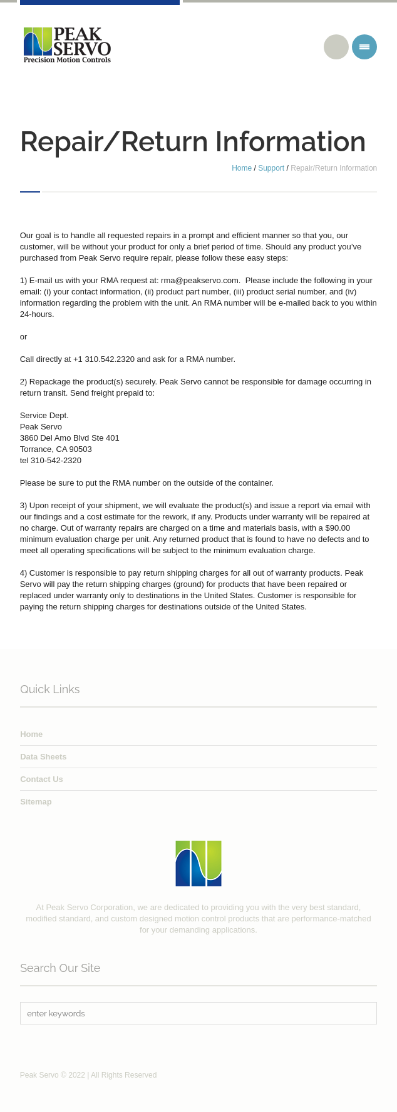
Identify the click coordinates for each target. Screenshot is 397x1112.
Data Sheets (43, 756)
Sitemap (36, 801)
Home (242, 168)
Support (271, 168)
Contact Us (41, 779)
